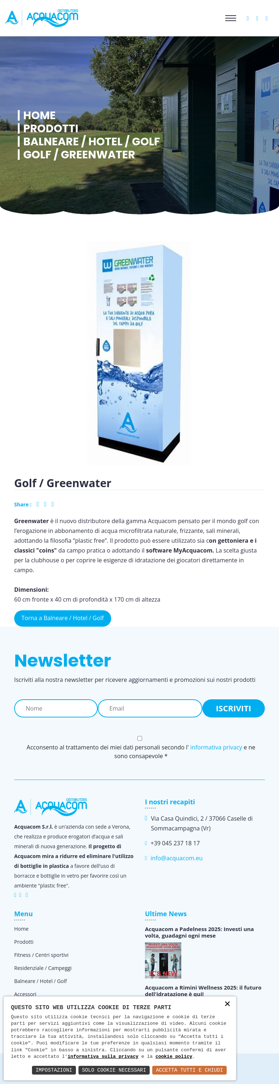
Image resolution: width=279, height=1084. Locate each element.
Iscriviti (233, 708)
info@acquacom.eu (176, 858)
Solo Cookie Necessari (114, 1070)
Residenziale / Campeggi (43, 967)
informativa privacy (216, 747)
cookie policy (173, 1056)
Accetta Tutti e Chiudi (189, 1070)
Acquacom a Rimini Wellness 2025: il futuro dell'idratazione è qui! (203, 990)
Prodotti (50, 128)
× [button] (227, 1004)
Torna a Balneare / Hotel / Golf (62, 618)
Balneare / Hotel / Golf (91, 141)
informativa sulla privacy (103, 1056)
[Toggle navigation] (231, 18)
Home (39, 115)
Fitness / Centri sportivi (41, 954)
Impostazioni (54, 1070)
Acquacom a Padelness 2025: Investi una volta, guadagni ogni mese (199, 932)
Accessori (25, 994)
